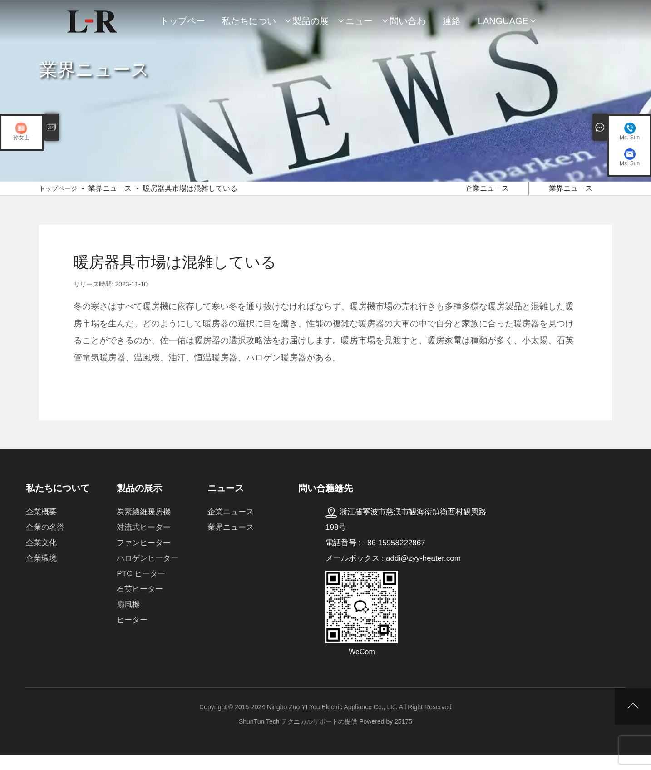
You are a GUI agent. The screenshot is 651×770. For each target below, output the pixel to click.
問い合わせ (408, 25)
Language (503, 21)
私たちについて (249, 25)
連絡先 (452, 25)
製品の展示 (310, 25)
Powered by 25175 (385, 736)
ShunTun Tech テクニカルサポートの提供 (298, 736)
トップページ (182, 25)
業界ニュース (110, 196)
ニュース (359, 25)
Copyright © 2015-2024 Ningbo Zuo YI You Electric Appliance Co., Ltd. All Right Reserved (325, 722)
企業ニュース (487, 194)
